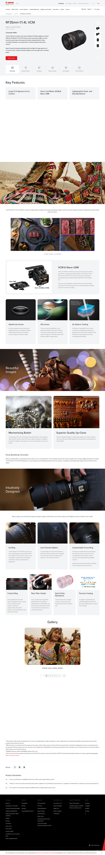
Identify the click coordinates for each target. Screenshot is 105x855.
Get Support (65, 71)
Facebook (87, 803)
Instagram (87, 805)
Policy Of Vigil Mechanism (11, 838)
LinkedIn (87, 808)
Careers (67, 9)
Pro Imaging (68, 3)
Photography (24, 803)
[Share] (15, 767)
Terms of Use (9, 826)
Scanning (24, 808)
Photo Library (79, 71)
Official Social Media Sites (11, 811)
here (36, 751)
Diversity (8, 821)
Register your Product (46, 9)
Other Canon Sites (95, 845)
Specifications (26, 71)
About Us (8, 803)
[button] (46, 676)
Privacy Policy (9, 828)
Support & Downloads (74, 803)
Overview (12, 71)
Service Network (24, 9)
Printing (23, 805)
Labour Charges (41, 811)
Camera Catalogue (57, 805)
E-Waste (8, 818)
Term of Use (41, 853)
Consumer (61, 3)
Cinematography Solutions (28, 811)
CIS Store (39, 805)
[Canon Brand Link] (10, 3)
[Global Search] (94, 3)
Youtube (87, 811)
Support (89, 9)
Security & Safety (10, 831)
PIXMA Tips (56, 808)
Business (75, 3)
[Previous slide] (97, 57)
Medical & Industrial (84, 3)
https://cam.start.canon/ (13, 755)
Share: (8, 767)
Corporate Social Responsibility (13, 808)
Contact (62, 9)
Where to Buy (15, 9)
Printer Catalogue (57, 811)
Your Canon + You (57, 803)
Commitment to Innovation (12, 805)
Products (8, 9)
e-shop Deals (56, 813)
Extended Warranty (34, 9)
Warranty (83, 9)
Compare (39, 71)
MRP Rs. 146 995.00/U (13, 27)
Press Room (56, 9)
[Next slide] (97, 23)
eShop (96, 9)
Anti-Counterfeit (41, 803)
